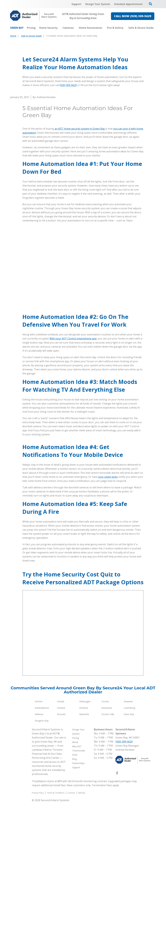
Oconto (105, 828)
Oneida (60, 828)
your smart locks (108, 603)
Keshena (83, 834)
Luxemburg (129, 834)
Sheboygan (84, 828)
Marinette (84, 840)
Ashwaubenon (42, 834)
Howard (61, 834)
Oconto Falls (107, 840)
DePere (38, 828)
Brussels (61, 840)
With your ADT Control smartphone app (73, 395)
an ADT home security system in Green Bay (80, 185)
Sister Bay (129, 840)
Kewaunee (106, 834)
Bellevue (39, 840)
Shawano (128, 828)
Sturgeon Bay (41, 847)
